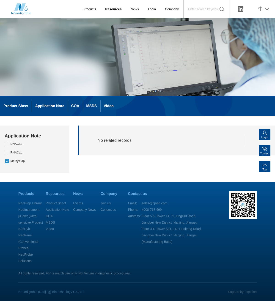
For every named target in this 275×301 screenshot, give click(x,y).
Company (172, 9)
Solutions (25, 261)
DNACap (13, 144)
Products (89, 9)
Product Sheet (15, 106)
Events (78, 203)
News (135, 9)
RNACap (13, 153)
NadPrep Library (30, 203)
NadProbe (25, 254)
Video (108, 106)
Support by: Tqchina (242, 292)
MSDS (91, 106)
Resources (113, 9)
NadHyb (24, 229)
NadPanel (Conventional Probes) (28, 241)
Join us (106, 203)
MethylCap (15, 161)
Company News (84, 209)
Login (152, 9)
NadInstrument (28, 209)
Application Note (49, 106)
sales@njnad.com (154, 203)
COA (75, 106)
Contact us (108, 209)
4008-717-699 (152, 209)
